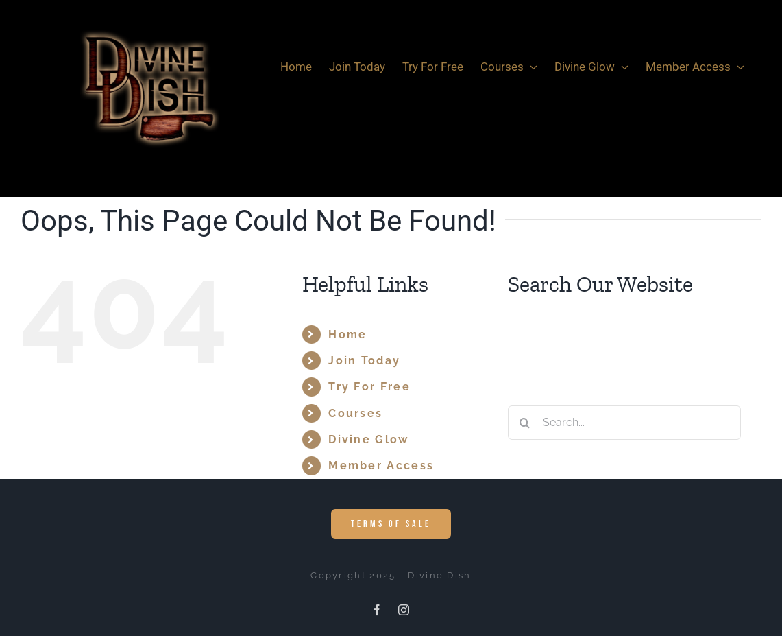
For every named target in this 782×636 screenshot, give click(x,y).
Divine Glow (368, 439)
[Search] (525, 422)
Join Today (364, 360)
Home (347, 334)
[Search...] (624, 422)
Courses (355, 413)
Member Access (381, 465)
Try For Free (369, 386)
